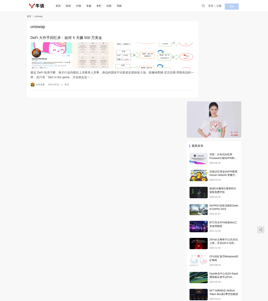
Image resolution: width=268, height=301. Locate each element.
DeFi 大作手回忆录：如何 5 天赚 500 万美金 (66, 38)
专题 (90, 5)
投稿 (236, 6)
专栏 (100, 5)
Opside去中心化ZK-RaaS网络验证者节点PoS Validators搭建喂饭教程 (223, 197)
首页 (60, 5)
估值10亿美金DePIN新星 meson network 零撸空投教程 (223, 95)
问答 (111, 5)
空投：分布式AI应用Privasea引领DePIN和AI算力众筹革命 (223, 78)
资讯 (67, 81)
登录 (217, 5)
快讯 (70, 5)
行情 (80, 5)
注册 (225, 5)
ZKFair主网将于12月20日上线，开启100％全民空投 (223, 163)
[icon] (226, 286)
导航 (121, 5)
